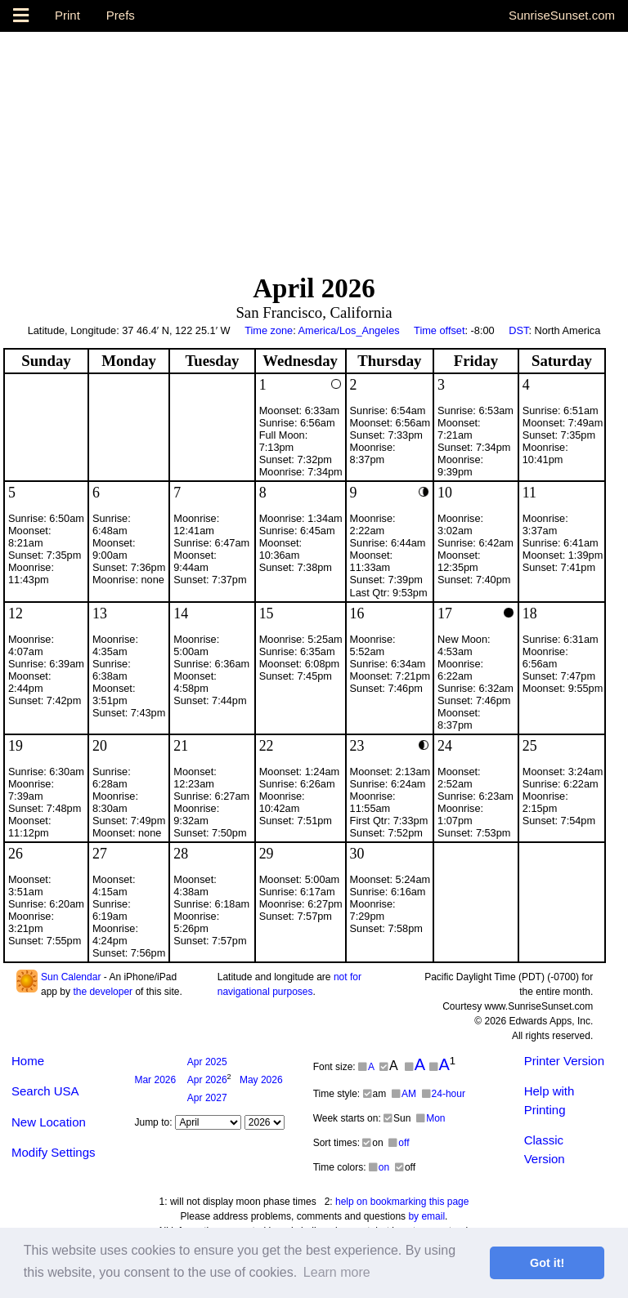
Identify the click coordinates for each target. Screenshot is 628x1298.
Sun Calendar (71, 977)
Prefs (120, 15)
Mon (430, 1118)
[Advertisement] (314, 146)
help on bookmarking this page (402, 1201)
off (398, 1143)
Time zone (268, 330)
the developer (102, 991)
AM (404, 1094)
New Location (48, 1122)
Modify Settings (53, 1152)
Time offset (439, 330)
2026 (155, 1080)
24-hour (443, 1094)
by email (426, 1216)
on (379, 1167)
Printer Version (564, 1061)
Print (67, 15)
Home (27, 1061)
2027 (207, 1098)
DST (518, 330)
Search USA (45, 1091)
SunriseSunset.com (562, 15)
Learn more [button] (336, 1272)
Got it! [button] (547, 1262)
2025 (207, 1062)
